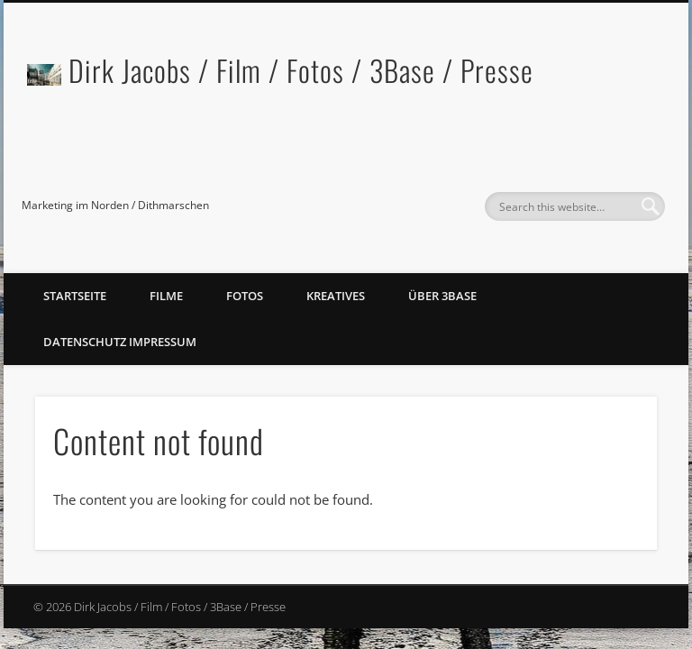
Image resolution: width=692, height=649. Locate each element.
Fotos (244, 296)
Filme (166, 296)
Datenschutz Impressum (119, 342)
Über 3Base (442, 296)
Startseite (74, 296)
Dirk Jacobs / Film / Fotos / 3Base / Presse (300, 70)
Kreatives (335, 296)
